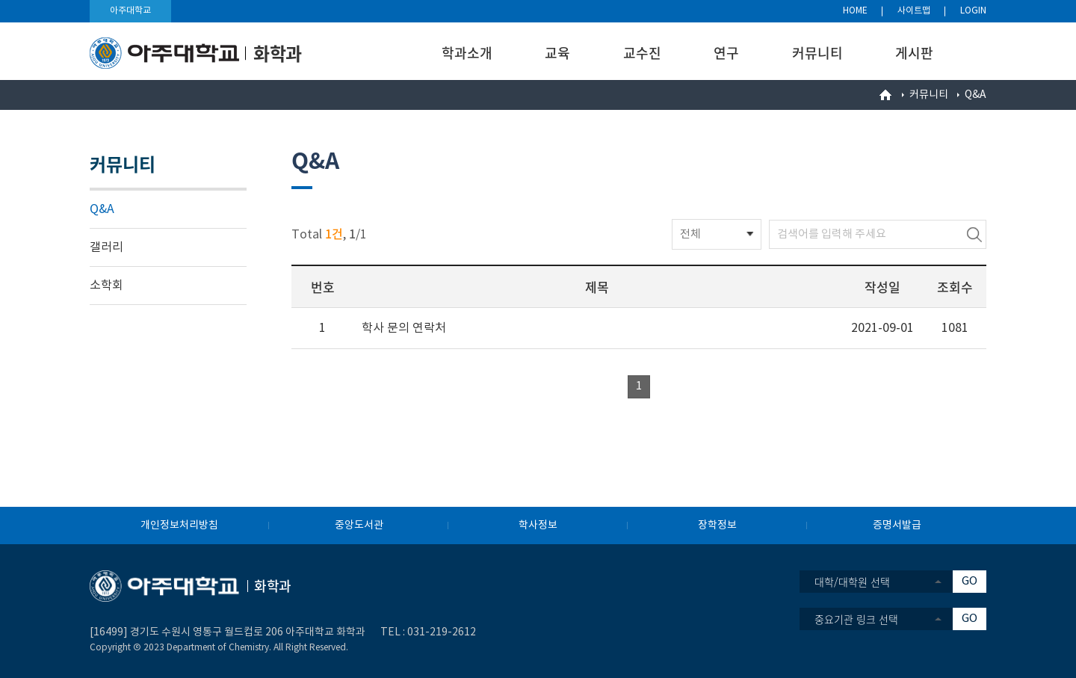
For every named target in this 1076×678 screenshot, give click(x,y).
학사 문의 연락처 (404, 328)
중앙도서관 (359, 525)
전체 (690, 234)
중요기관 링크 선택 (856, 618)
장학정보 (717, 525)
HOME (855, 11)
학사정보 (538, 525)
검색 (974, 234)
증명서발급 (897, 525)
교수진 (642, 53)
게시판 (914, 53)
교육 (557, 53)
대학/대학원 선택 (852, 581)
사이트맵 (913, 11)
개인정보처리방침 (179, 525)
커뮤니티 (817, 53)
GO (969, 581)
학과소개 (467, 53)
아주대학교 (130, 11)
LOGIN (973, 11)
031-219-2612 (441, 632)
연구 (726, 53)
